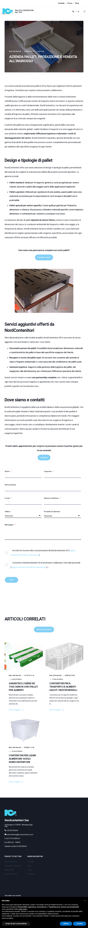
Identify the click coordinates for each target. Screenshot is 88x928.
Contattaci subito (44, 257)
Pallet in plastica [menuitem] (11, 869)
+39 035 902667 (12, 838)
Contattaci (44, 457)
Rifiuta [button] (66, 923)
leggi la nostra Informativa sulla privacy (28, 567)
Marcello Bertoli (15, 51)
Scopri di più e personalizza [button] (16, 923)
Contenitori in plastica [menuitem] (13, 873)
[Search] (73, 11)
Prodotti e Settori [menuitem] (13, 864)
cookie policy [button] (22, 909)
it (78, 11)
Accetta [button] (79, 923)
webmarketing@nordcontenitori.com (20, 842)
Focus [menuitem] (69, 3)
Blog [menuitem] (77, 3)
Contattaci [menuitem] (31, 881)
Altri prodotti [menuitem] (9, 877)
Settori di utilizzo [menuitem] (11, 881)
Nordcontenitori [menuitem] (35, 864)
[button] (85, 900)
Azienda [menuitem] (61, 3)
